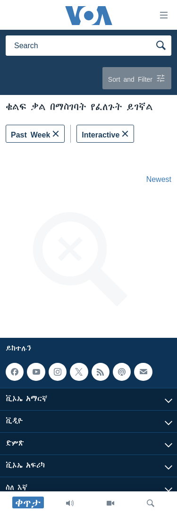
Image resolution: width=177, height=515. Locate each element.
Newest (158, 179)
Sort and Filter (137, 78)
